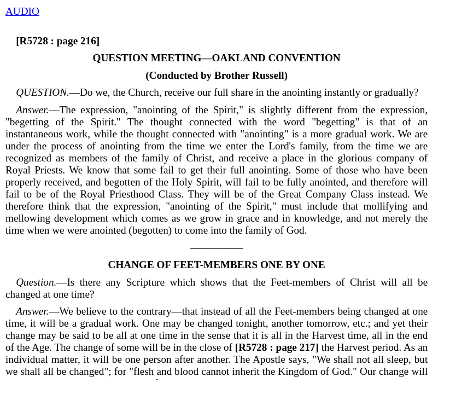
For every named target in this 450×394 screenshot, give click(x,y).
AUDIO (22, 11)
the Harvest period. (316, 347)
